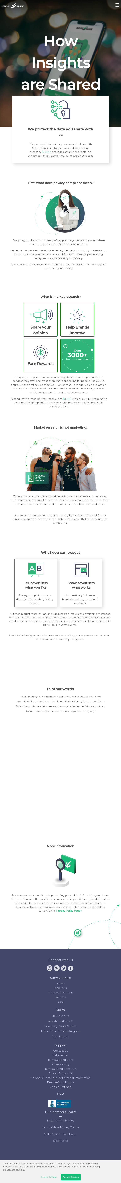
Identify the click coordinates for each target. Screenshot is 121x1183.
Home (61, 983)
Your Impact (60, 1036)
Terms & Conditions (60, 1059)
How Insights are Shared (60, 1026)
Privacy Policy (60, 1064)
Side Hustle (60, 1140)
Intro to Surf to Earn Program (60, 1031)
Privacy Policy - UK (60, 1073)
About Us (61, 988)
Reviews (60, 997)
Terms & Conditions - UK (60, 1068)
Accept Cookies (71, 1177)
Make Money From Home (60, 1134)
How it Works (60, 1015)
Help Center (60, 1055)
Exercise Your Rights (60, 1082)
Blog (60, 1001)
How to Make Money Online (60, 1127)
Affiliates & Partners (60, 992)
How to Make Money (60, 1120)
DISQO (46, 151)
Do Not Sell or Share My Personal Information (60, 1078)
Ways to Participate (60, 1021)
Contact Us (60, 1050)
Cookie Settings (60, 1086)
